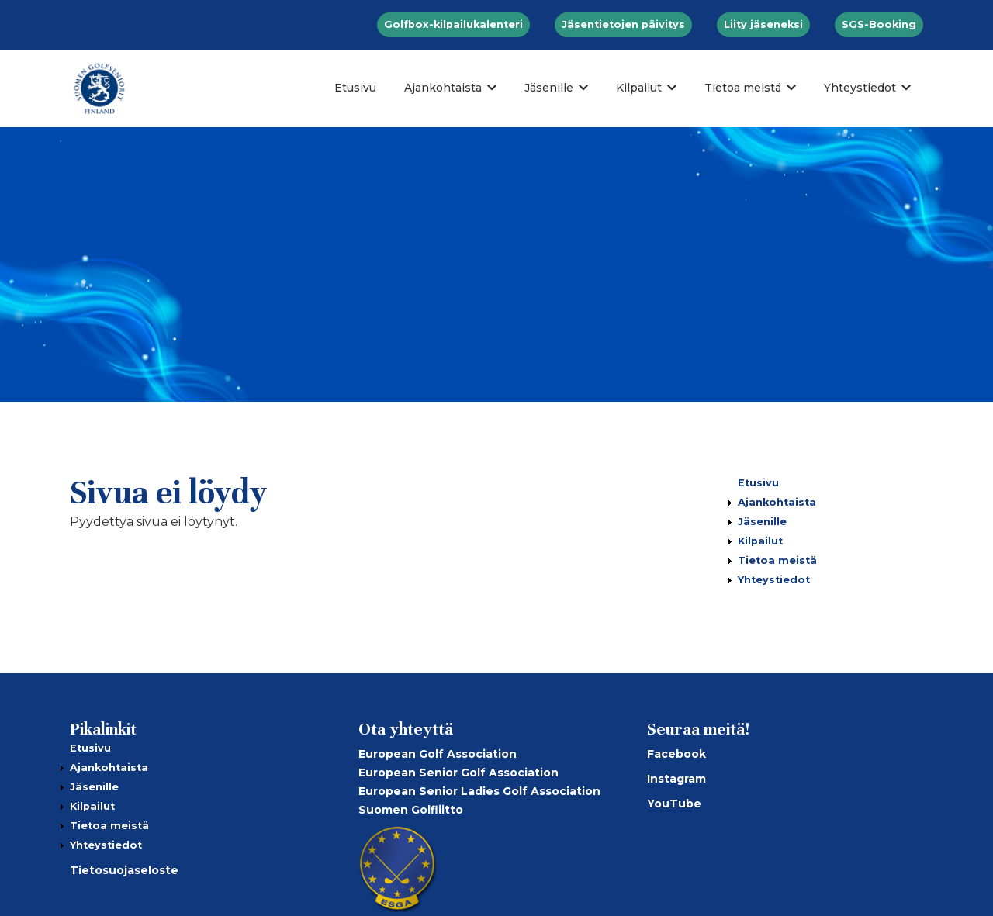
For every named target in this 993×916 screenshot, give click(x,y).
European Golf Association (437, 754)
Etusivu (355, 88)
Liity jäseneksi (763, 24)
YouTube (674, 804)
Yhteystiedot (860, 88)
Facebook (676, 754)
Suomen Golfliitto (410, 810)
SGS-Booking (879, 24)
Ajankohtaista (443, 88)
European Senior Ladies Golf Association (479, 791)
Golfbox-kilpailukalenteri (453, 24)
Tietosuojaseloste (124, 870)
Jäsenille (548, 88)
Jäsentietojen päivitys (623, 24)
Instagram (676, 779)
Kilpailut (639, 88)
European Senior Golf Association (458, 772)
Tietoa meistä (742, 88)
